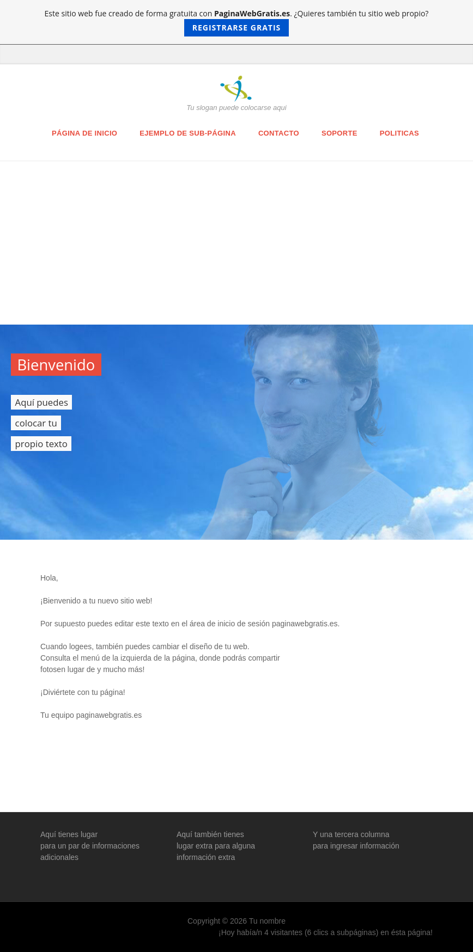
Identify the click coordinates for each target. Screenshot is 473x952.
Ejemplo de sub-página (188, 133)
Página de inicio (84, 133)
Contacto (278, 133)
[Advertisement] (236, 243)
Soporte (339, 133)
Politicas (399, 133)
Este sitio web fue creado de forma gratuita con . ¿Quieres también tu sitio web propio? (237, 22)
